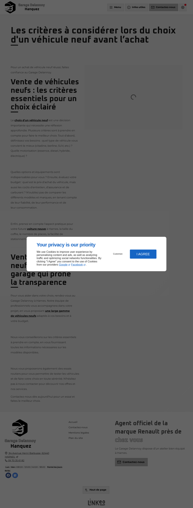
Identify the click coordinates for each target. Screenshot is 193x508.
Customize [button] (118, 254)
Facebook (77, 264)
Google (63, 264)
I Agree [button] (143, 254)
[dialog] (96, 254)
